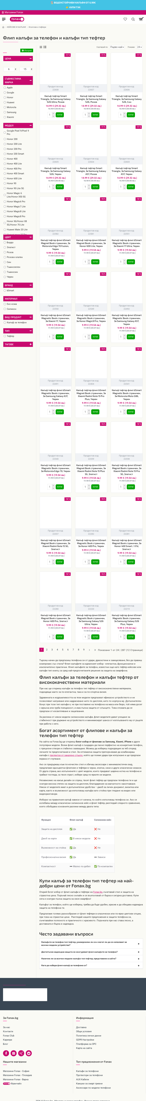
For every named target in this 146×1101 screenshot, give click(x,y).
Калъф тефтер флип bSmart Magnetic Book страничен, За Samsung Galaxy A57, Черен (127, 318)
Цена (8, 58)
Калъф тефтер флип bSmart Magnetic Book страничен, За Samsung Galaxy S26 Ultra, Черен (91, 615)
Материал (11, 298)
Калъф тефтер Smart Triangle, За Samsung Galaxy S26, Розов (91, 99)
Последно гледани (14, 976)
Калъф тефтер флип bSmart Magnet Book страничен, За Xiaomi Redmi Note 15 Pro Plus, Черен (91, 392)
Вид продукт (13, 317)
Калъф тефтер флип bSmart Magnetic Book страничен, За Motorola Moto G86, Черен (127, 392)
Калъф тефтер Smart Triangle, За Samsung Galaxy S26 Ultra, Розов (56, 99)
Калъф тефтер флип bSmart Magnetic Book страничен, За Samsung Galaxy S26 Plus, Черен (127, 615)
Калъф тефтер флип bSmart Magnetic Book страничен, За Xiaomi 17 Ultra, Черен (127, 241)
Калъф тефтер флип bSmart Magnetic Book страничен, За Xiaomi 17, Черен (56, 316)
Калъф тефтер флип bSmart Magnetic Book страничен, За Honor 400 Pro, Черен (91, 539)
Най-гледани (37, 976)
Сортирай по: (91, 47)
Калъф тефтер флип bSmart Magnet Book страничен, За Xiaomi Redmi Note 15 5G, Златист (56, 541)
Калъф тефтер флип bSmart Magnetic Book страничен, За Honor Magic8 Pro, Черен (91, 316)
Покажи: (131, 47)
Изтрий (28, 50)
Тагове (9, 344)
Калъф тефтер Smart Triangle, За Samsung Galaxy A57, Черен (127, 170)
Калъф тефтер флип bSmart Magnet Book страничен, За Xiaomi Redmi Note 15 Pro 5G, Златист (127, 466)
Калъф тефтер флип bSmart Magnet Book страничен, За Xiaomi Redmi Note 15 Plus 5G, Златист (91, 466)
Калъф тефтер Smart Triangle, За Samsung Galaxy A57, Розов (91, 170)
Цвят (8, 237)
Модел (9, 125)
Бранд (9, 285)
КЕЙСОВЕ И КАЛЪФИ (16, 27)
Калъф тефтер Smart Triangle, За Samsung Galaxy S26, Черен (56, 170)
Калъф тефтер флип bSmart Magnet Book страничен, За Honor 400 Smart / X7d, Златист (127, 541)
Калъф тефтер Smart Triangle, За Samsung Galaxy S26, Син (127, 99)
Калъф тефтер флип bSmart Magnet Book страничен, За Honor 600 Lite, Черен (91, 241)
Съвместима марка (13, 80)
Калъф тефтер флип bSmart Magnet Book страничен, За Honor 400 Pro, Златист (56, 614)
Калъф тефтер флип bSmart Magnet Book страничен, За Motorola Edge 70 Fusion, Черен (56, 243)
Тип (7, 330)
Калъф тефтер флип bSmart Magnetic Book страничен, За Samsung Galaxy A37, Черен (56, 392)
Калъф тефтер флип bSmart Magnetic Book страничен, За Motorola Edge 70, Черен (56, 465)
